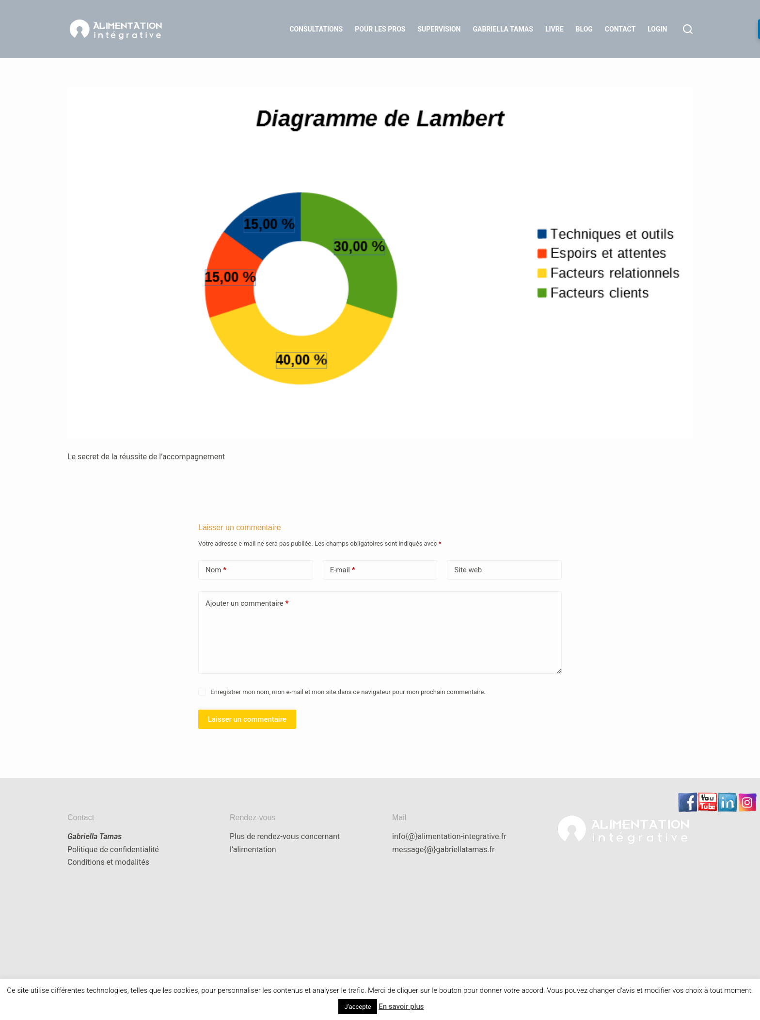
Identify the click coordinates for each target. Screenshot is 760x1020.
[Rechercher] (688, 29)
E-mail (342, 570)
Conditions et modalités (108, 862)
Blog (584, 29)
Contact (620, 29)
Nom (216, 570)
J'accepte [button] (357, 1006)
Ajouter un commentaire (247, 604)
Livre (554, 29)
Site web (468, 570)
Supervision (438, 29)
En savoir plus (401, 1006)
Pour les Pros (380, 29)
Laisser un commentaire (247, 719)
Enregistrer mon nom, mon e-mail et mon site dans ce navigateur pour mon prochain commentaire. (347, 692)
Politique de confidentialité (113, 849)
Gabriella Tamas (503, 29)
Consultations (316, 29)
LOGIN (657, 29)
